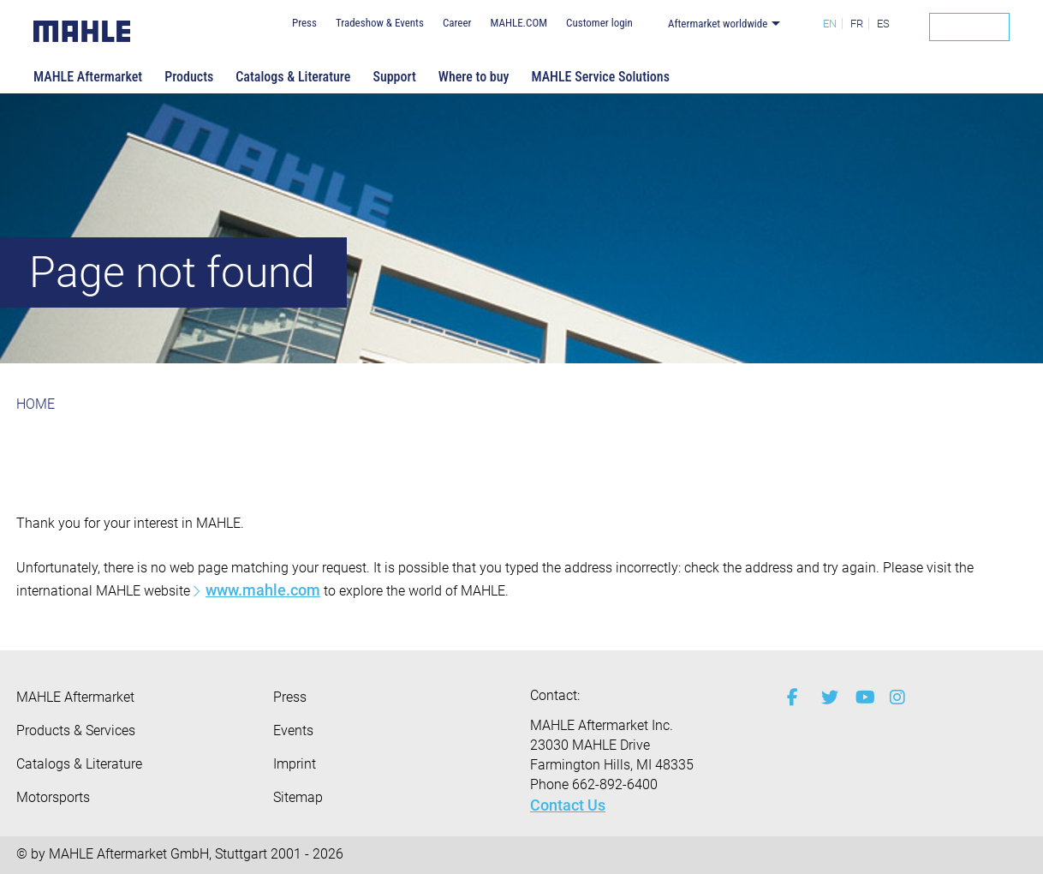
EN (830, 23)
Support (393, 77)
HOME (35, 404)
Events (293, 730)
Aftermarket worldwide (718, 23)
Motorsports (53, 797)
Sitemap (298, 797)
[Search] (969, 27)
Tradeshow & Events (380, 22)
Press (304, 22)
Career (457, 22)
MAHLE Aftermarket (87, 77)
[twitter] (825, 697)
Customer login (599, 22)
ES (883, 23)
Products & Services (75, 730)
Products (188, 77)
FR (856, 23)
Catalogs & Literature (292, 77)
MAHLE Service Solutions (600, 77)
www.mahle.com (263, 590)
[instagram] (894, 697)
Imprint (294, 764)
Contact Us (567, 805)
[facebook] (791, 697)
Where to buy (474, 77)
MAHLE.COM (518, 22)
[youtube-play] (859, 697)
